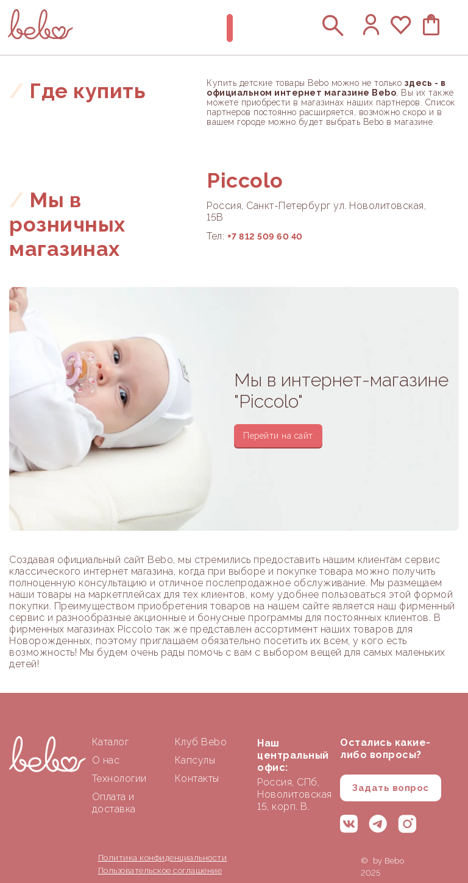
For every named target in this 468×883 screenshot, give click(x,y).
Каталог (110, 742)
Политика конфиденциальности (162, 857)
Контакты (197, 778)
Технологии (119, 778)
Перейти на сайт (278, 436)
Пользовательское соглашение (160, 870)
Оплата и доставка (114, 803)
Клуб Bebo (201, 742)
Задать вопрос (390, 787)
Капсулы (195, 760)
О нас (106, 760)
